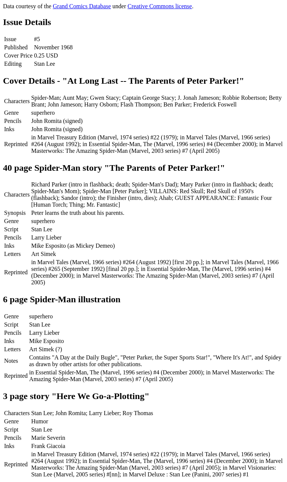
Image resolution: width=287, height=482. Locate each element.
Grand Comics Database (82, 6)
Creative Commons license (159, 6)
